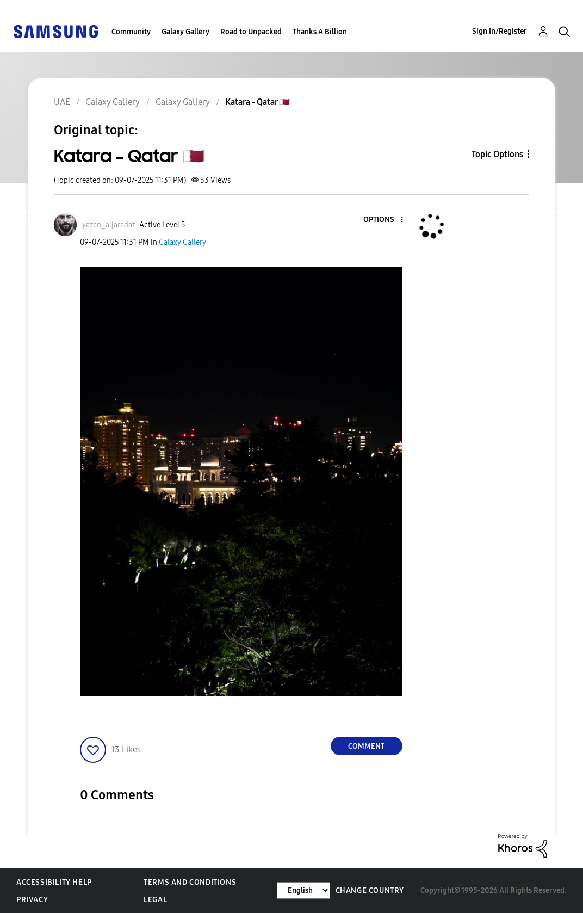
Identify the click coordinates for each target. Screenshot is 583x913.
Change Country (370, 890)
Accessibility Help (54, 882)
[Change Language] (303, 890)
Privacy (32, 899)
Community (131, 31)
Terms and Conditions (190, 882)
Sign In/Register (499, 31)
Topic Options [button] (497, 154)
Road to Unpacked (251, 31)
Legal (155, 899)
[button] (383, 220)
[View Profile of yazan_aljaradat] (108, 225)
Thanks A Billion (320, 31)
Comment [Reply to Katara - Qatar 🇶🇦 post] (366, 746)
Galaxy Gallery (185, 31)
